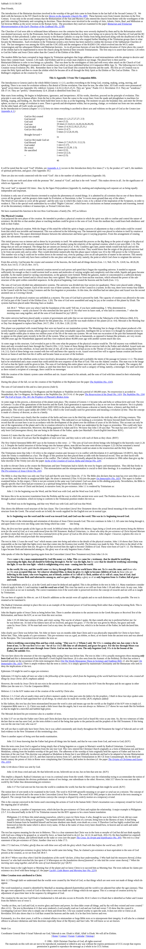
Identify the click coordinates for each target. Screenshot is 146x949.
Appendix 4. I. (7, 111)
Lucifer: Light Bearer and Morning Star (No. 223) (72, 870)
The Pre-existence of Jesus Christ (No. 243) (21, 471)
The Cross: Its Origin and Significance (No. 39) (98, 837)
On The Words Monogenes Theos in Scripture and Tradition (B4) (91, 661)
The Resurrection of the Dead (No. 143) (103, 394)
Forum (71, 936)
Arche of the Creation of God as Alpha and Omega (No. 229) (73, 461)
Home (55, 936)
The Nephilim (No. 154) (101, 382)
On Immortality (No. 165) (108, 478)
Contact (63, 936)
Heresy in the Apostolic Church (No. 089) (68, 16)
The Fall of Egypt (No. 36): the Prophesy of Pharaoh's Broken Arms (37, 397)
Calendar (80, 936)
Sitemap (90, 936)
